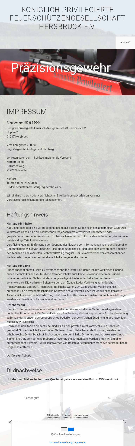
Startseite (53, 415)
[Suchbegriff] (67, 398)
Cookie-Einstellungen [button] (66, 434)
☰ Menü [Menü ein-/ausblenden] (125, 42)
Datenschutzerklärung (61, 442)
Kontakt (66, 415)
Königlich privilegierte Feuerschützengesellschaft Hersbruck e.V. (67, 18)
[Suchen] (109, 398)
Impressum (81, 415)
